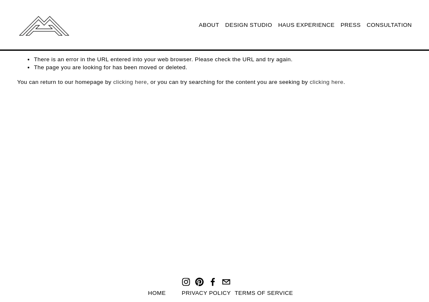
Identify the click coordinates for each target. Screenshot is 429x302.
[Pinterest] (199, 282)
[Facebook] (213, 282)
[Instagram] (186, 282)
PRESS (351, 25)
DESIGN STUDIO (248, 25)
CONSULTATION (389, 25)
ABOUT (209, 25)
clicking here (130, 82)
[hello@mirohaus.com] (226, 282)
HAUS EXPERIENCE (306, 25)
